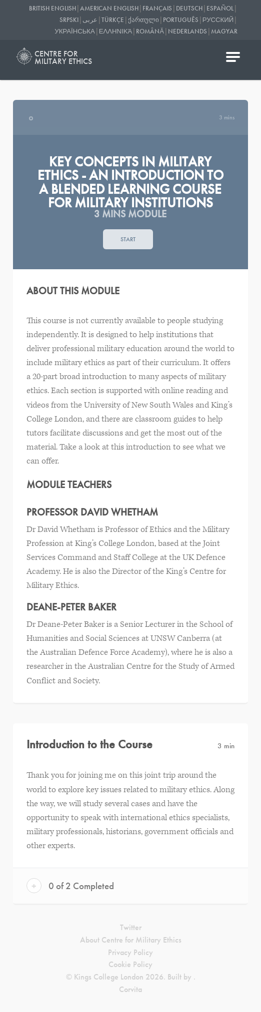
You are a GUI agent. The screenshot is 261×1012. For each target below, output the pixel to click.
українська (74, 31)
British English (52, 8)
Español (220, 8)
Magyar (224, 31)
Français (157, 8)
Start (128, 239)
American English (109, 8)
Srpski (69, 19)
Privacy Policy (130, 952)
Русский (218, 19)
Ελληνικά (115, 31)
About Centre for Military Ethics (131, 940)
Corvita (130, 989)
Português (180, 19)
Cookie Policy (130, 964)
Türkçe (113, 19)
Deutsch (189, 8)
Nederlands (187, 31)
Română (150, 31)
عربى (90, 19)
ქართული (143, 19)
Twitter (131, 927)
